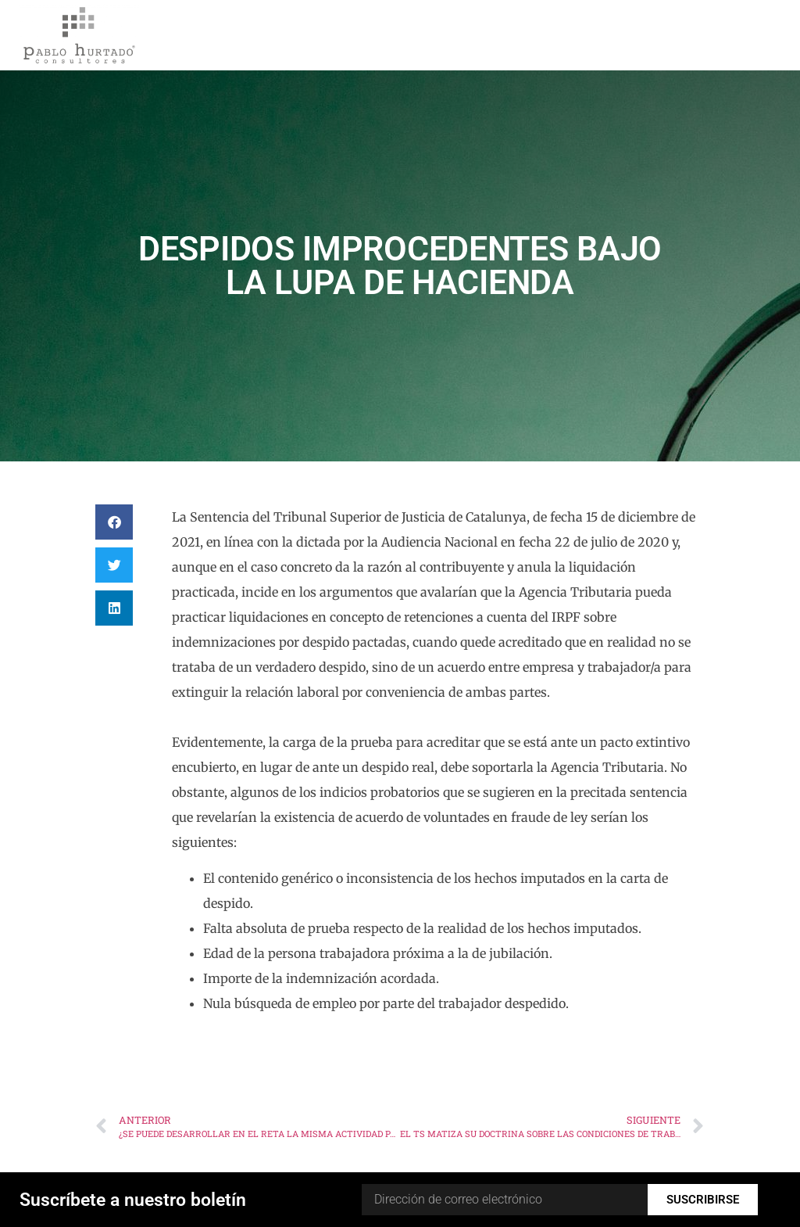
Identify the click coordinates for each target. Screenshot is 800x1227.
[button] (114, 522)
